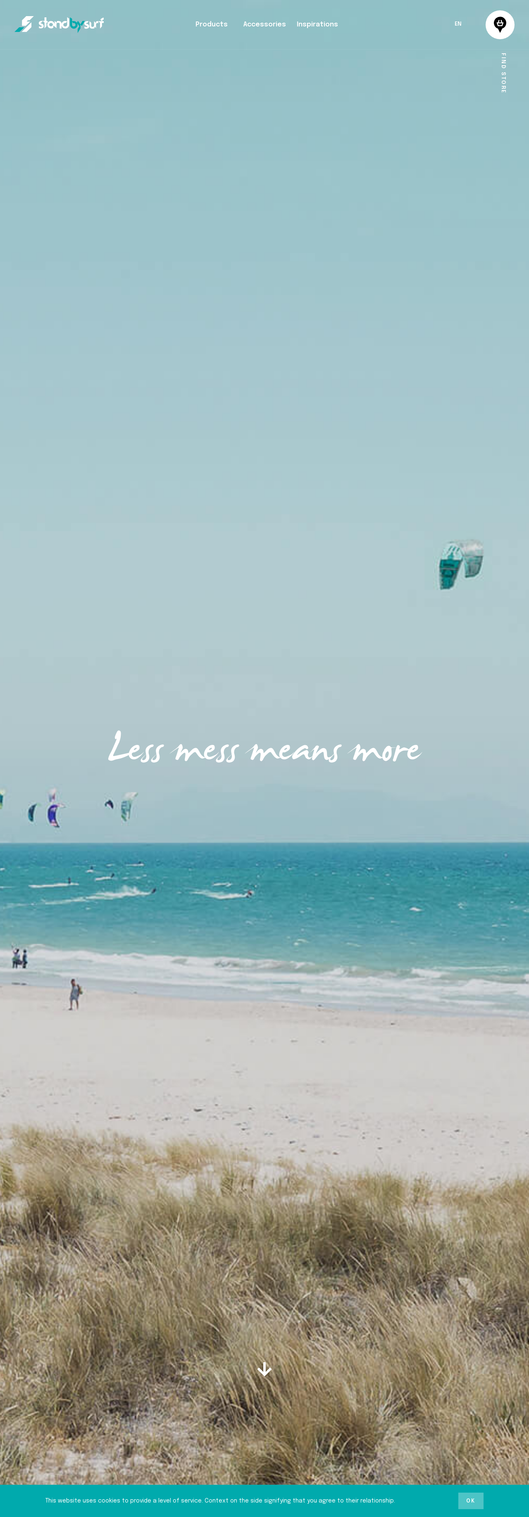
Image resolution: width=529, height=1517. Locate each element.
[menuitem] (458, 24)
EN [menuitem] (458, 24)
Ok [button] (471, 1501)
